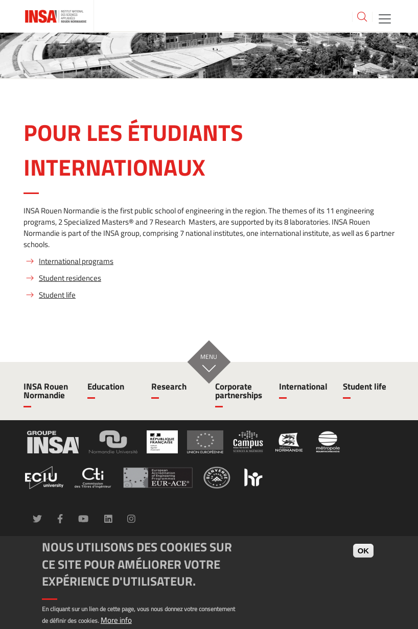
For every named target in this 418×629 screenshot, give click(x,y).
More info (116, 620)
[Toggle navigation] (385, 18)
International (303, 386)
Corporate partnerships (238, 391)
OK (363, 550)
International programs (76, 261)
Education (105, 386)
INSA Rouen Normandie (46, 391)
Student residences (70, 278)
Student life (57, 295)
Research (169, 386)
